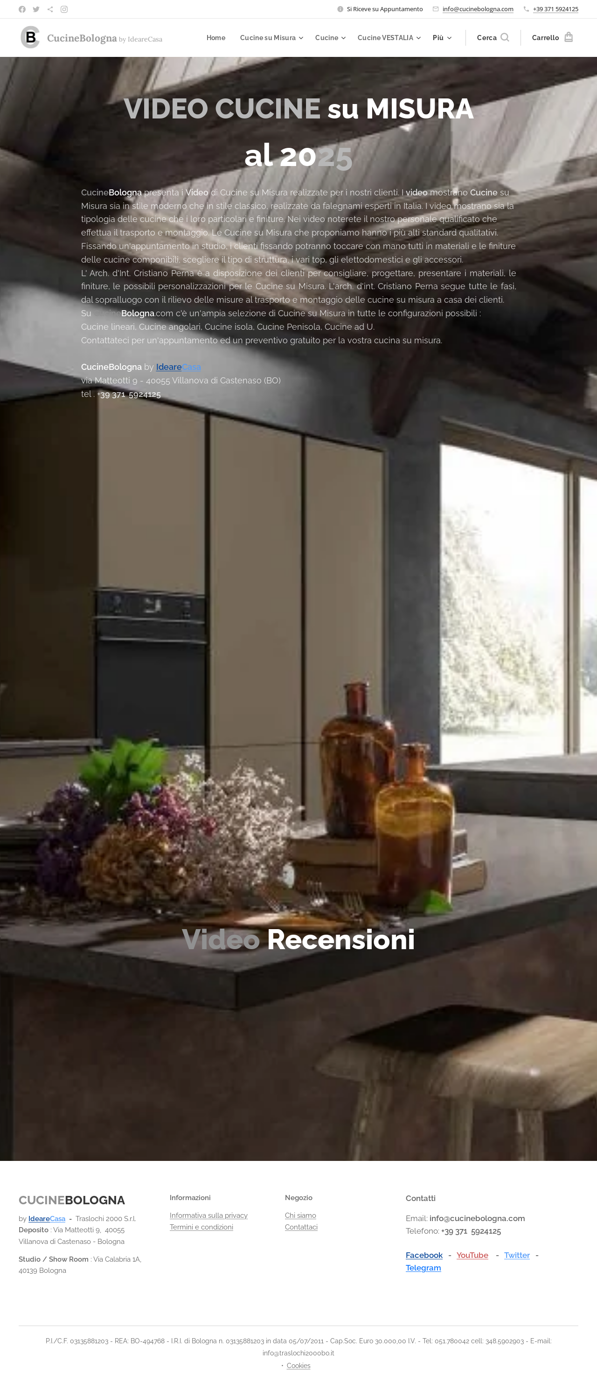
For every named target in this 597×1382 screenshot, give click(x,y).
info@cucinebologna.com (478, 9)
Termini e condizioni (201, 1226)
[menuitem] (211, 37)
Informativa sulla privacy (209, 1215)
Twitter (517, 1254)
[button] (493, 37)
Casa (191, 367)
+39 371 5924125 (555, 9)
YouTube (472, 1254)
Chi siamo (300, 1215)
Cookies (299, 1365)
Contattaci (301, 1226)
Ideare (169, 367)
